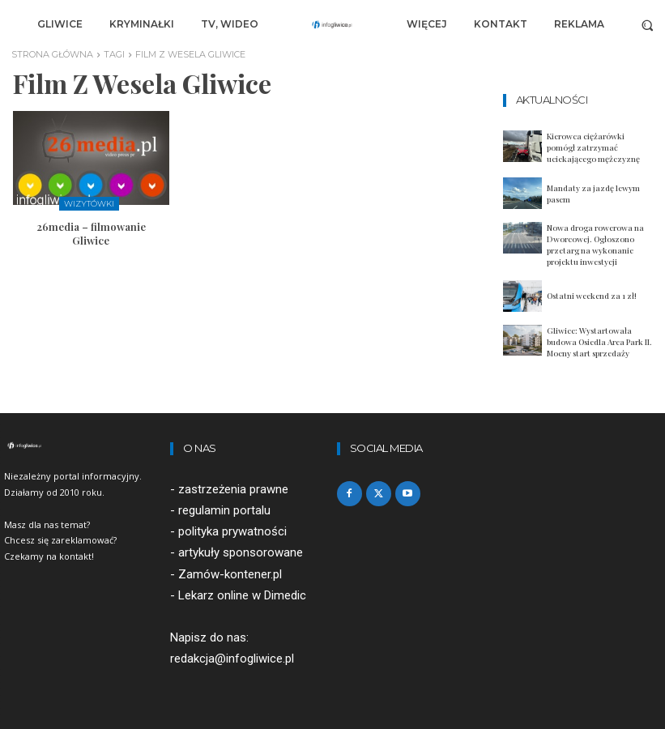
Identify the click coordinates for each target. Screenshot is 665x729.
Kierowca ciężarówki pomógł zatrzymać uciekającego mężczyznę (593, 147)
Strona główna (52, 54)
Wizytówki (89, 203)
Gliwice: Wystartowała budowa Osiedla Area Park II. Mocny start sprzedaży (599, 342)
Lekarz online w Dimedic (242, 595)
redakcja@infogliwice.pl (232, 658)
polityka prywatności (232, 532)
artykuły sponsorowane (240, 553)
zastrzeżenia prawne (233, 489)
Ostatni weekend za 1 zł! (592, 295)
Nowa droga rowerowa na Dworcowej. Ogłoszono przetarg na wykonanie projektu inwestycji (595, 244)
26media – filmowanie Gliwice (91, 233)
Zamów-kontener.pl (230, 574)
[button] (647, 24)
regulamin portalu (224, 510)
